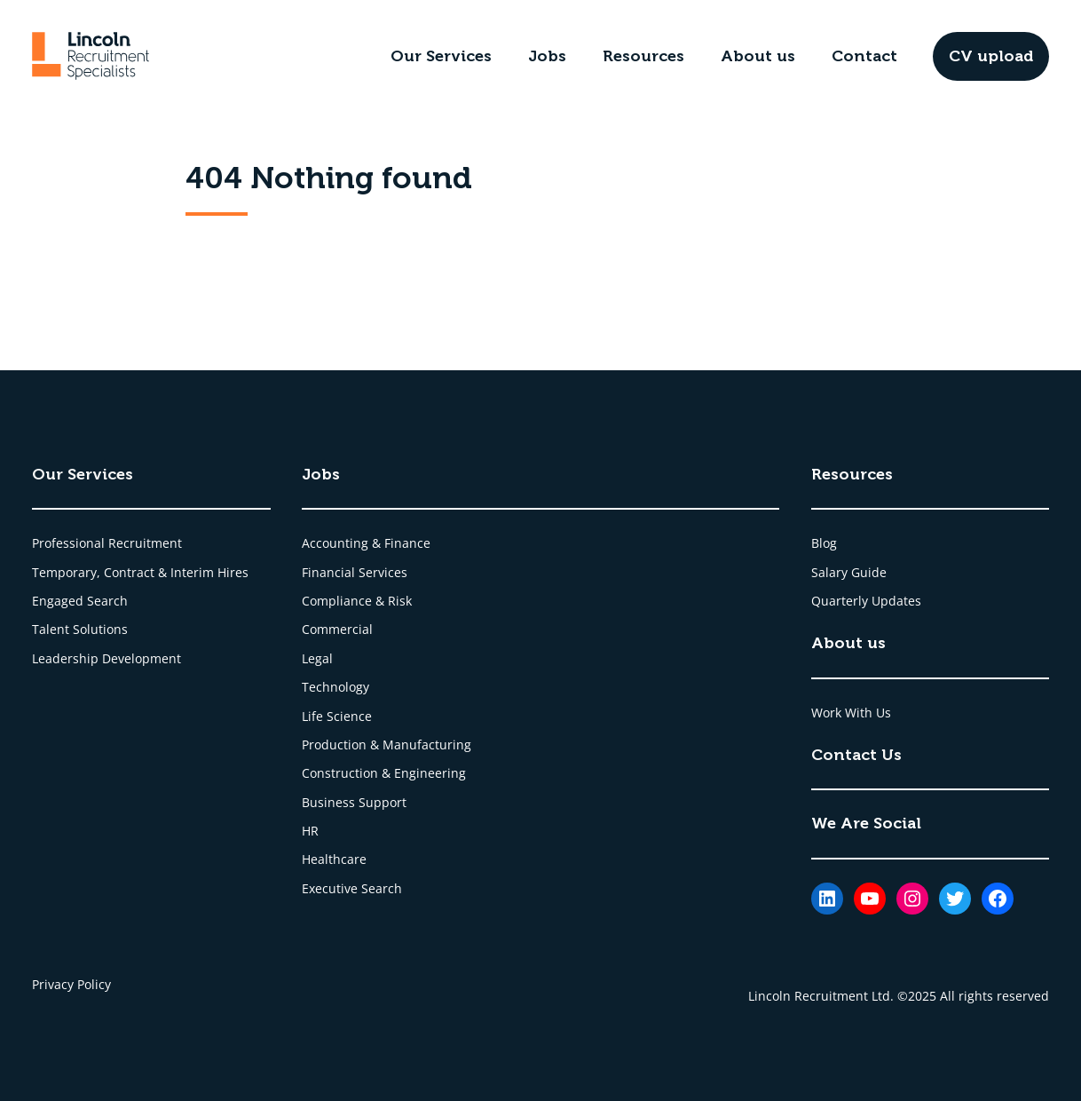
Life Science (337, 716)
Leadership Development (106, 658)
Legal (317, 658)
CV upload (991, 56)
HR (310, 830)
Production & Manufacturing (386, 744)
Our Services (441, 56)
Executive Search (352, 888)
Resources (643, 56)
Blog (824, 543)
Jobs (547, 56)
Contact (864, 56)
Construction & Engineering (384, 772)
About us (758, 56)
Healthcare (334, 859)
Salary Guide (849, 572)
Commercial (337, 629)
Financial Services (354, 572)
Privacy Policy (71, 984)
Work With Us (851, 712)
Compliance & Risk (357, 600)
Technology (335, 686)
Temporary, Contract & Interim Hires (140, 572)
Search (107, 600)
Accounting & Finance (366, 543)
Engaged (59, 600)
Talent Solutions (80, 629)
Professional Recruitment (107, 543)
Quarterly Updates (866, 600)
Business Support (354, 802)
